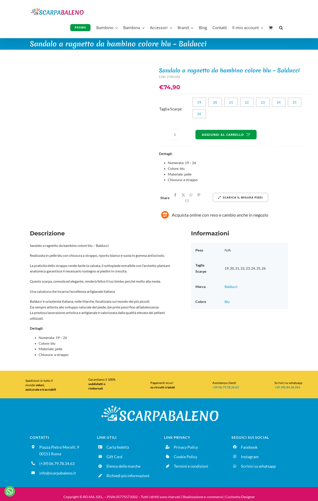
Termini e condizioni (191, 466)
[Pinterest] (199, 195)
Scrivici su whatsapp (258, 466)
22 (247, 102)
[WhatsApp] (191, 195)
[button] (281, 27)
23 (263, 102)
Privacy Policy (186, 447)
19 (199, 102)
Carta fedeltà (117, 447)
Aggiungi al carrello (226, 134)
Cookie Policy (185, 456)
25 (295, 102)
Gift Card (114, 456)
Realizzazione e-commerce (203, 497)
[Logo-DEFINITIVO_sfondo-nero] (159, 405)
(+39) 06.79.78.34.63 (56, 463)
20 (215, 102)
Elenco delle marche (123, 466)
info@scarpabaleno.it (57, 473)
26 (199, 114)
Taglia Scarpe (170, 108)
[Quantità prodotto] (175, 134)
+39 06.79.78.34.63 (225, 387)
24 (279, 102)
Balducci (231, 286)
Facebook (249, 447)
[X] (183, 195)
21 (231, 102)
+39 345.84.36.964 (287, 387)
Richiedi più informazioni (128, 475)
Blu (227, 301)
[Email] (187, 201)
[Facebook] (175, 195)
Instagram (250, 456)
